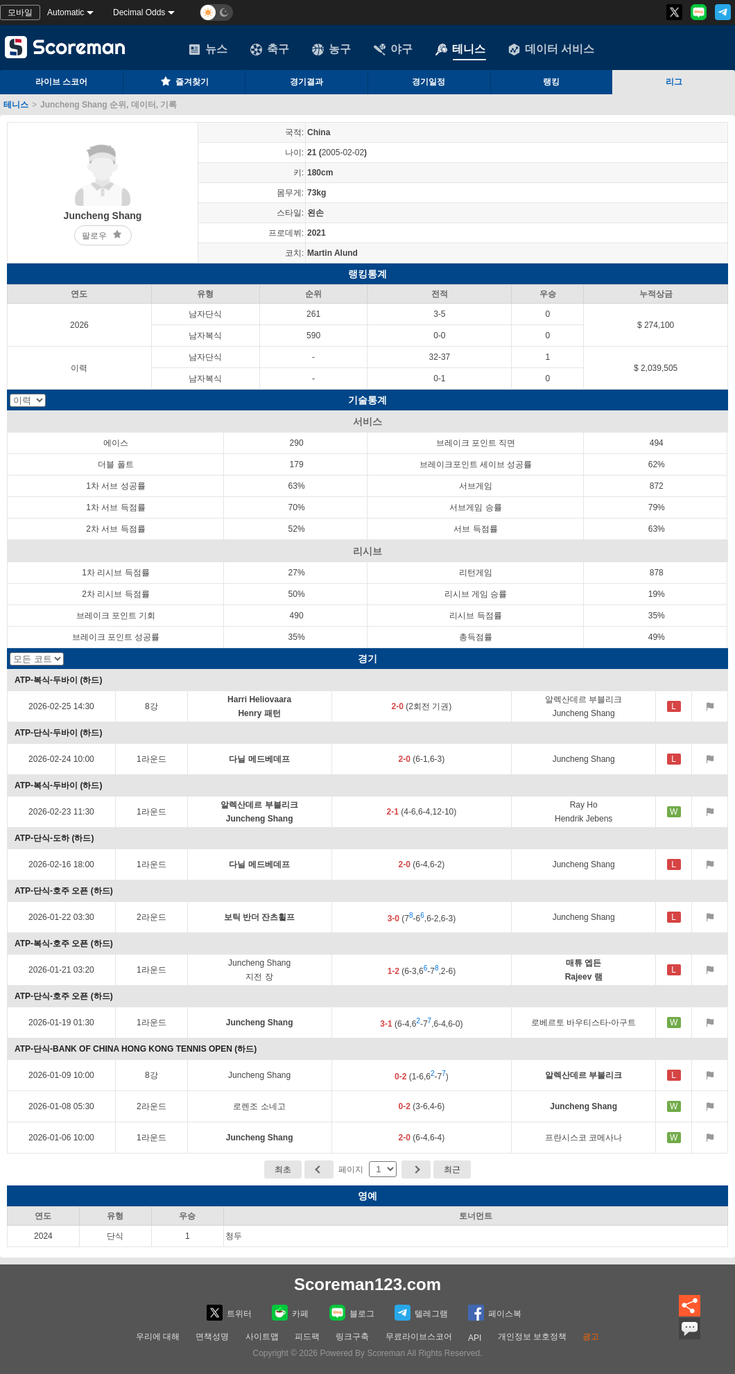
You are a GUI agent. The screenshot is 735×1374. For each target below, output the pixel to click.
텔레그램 (421, 1313)
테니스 (460, 49)
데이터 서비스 (551, 49)
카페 (290, 1313)
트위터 (229, 1313)
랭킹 (551, 82)
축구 (269, 49)
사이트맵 (262, 1336)
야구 (393, 49)
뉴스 (208, 49)
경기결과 (306, 82)
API (474, 1338)
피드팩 (307, 1336)
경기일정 (428, 82)
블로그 (351, 1313)
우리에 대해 (158, 1336)
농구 (331, 49)
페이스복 (494, 1313)
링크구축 (352, 1336)
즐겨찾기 (184, 81)
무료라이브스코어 (419, 1336)
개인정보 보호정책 (532, 1336)
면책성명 (212, 1336)
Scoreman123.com (367, 1284)
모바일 (20, 12)
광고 (590, 1336)
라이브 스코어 (61, 82)
